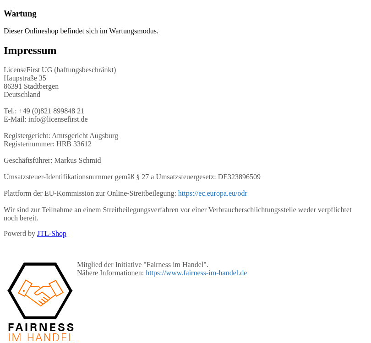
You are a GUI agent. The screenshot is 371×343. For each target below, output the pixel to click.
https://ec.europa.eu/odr (212, 193)
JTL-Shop (51, 233)
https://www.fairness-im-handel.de (196, 273)
